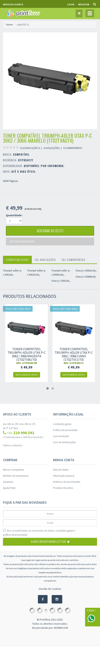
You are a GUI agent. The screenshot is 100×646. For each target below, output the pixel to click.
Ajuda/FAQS (9, 488)
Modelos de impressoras (15, 476)
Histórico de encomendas (66, 482)
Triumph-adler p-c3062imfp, (36, 273)
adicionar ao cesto (50, 230)
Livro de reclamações (64, 442)
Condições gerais (62, 424)
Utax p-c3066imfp (86, 277)
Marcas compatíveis (13, 470)
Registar (83, 4)
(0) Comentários (73, 260)
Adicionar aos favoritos (22, 241)
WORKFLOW (61, 628)
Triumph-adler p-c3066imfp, (61, 273)
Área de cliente (60, 470)
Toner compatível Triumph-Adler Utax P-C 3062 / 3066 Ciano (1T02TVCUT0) (74, 354)
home (9, 24)
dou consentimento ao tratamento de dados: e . (39, 533)
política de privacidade (15, 535)
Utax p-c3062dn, (60, 281)
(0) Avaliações (45, 260)
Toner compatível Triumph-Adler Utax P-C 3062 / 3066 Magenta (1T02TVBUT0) (26, 354)
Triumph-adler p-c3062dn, (12, 273)
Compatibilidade (17, 260)
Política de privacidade (65, 430)
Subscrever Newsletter (50, 542)
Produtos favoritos (63, 488)
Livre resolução (61, 436)
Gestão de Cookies (50, 589)
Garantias (8, 482)
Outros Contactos (12, 445)
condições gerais (64, 531)
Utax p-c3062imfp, (86, 270)
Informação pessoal (63, 476)
